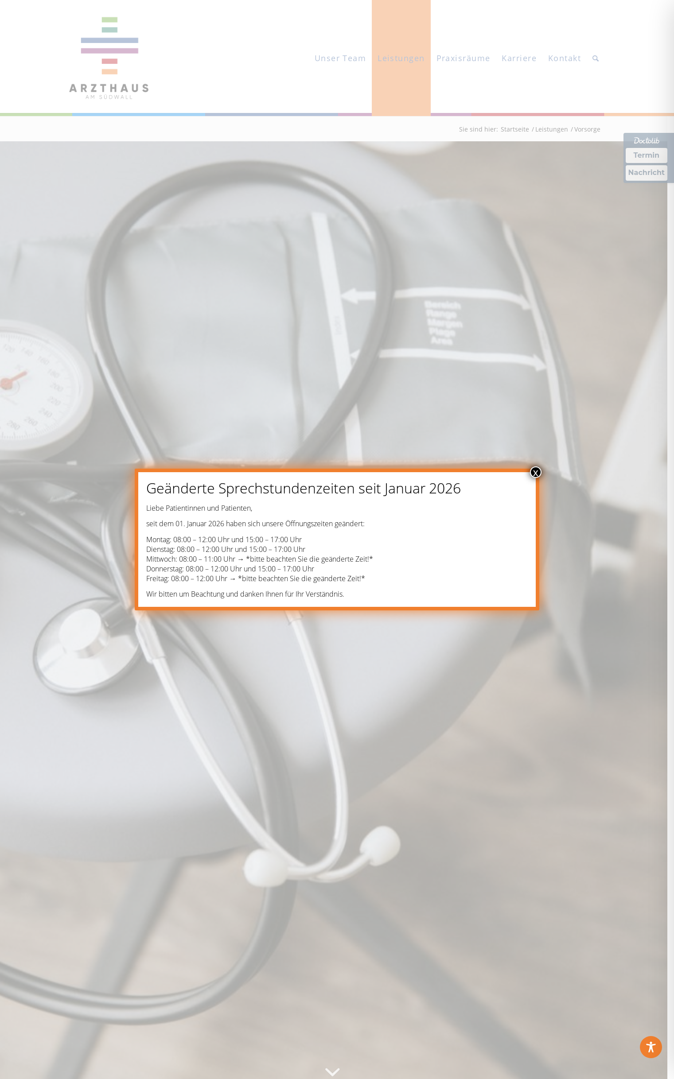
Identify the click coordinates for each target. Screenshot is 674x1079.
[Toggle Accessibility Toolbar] (651, 1047)
